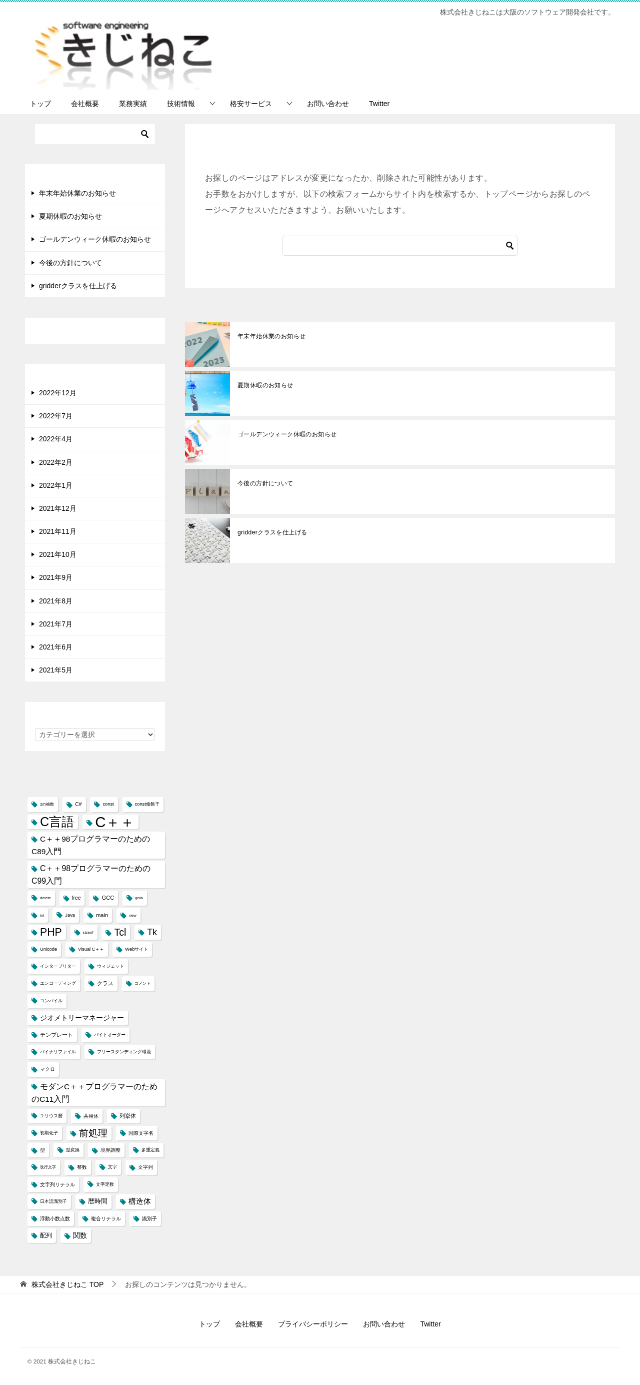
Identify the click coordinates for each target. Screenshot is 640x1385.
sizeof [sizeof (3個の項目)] (88, 932)
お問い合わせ (328, 104)
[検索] (400, 246)
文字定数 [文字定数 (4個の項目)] (105, 1184)
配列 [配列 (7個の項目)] (46, 1235)
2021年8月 (55, 601)
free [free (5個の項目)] (76, 898)
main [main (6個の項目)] (102, 915)
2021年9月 (55, 577)
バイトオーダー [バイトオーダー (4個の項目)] (110, 1034)
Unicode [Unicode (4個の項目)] (48, 949)
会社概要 (85, 104)
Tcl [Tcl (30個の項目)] (120, 932)
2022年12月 (57, 393)
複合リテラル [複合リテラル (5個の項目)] (106, 1218)
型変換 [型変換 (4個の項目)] (73, 1149)
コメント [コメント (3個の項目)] (142, 983)
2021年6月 (55, 647)
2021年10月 (57, 554)
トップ (40, 104)
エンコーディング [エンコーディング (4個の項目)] (58, 983)
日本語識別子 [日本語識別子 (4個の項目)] (53, 1201)
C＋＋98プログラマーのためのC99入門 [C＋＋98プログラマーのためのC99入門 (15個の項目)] (91, 874)
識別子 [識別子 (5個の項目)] (149, 1218)
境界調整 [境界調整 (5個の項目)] (110, 1150)
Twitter (379, 104)
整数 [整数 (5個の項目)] (82, 1167)
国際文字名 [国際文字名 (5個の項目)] (141, 1133)
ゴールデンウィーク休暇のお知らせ (287, 434)
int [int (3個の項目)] (42, 915)
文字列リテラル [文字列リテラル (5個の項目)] (57, 1184)
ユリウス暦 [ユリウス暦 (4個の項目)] (51, 1115)
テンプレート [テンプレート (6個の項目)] (56, 1035)
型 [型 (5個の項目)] (42, 1150)
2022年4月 (55, 439)
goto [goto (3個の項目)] (139, 898)
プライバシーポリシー (313, 1324)
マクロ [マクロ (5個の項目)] (47, 1069)
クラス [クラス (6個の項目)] (105, 983)
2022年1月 (55, 485)
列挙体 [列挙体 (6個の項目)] (128, 1116)
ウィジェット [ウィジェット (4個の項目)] (110, 966)
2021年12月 (57, 508)
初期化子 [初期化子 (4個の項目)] (49, 1132)
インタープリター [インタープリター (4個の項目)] (58, 966)
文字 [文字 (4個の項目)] (112, 1166)
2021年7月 (55, 624)
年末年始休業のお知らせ (272, 336)
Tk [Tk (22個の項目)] (152, 932)
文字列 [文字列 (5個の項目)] (145, 1167)
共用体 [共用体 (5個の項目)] (91, 1116)
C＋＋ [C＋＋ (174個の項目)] (114, 822)
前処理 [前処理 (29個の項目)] (93, 1132)
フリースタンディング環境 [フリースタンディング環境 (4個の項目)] (124, 1051)
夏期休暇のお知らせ (266, 385)
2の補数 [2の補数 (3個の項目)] (47, 804)
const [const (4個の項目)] (108, 804)
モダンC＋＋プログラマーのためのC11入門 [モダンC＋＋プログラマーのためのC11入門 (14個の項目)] (95, 1092)
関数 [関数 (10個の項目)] (80, 1235)
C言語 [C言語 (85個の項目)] (57, 822)
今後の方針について (266, 483)
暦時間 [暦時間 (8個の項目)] (98, 1201)
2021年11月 (57, 531)
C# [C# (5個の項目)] (78, 804)
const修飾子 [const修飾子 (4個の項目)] (147, 804)
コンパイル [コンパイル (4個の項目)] (51, 1000)
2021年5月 (55, 670)
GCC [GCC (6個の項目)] (108, 898)
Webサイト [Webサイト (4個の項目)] (136, 949)
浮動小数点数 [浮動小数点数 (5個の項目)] (55, 1218)
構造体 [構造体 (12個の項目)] (139, 1201)
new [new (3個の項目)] (132, 915)
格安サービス (251, 104)
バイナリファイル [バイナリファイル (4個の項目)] (58, 1051)
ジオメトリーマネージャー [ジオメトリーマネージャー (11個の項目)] (82, 1018)
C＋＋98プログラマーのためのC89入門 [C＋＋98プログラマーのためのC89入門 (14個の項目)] (91, 845)
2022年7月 (55, 416)
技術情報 (181, 104)
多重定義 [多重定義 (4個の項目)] (151, 1149)
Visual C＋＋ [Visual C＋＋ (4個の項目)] (91, 949)
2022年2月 (55, 462)
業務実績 (133, 104)
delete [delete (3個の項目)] (45, 898)
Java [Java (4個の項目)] (70, 915)
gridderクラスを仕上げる (272, 532)
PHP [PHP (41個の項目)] (51, 932)
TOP (68, 1284)
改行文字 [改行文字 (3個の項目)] (48, 1167)
